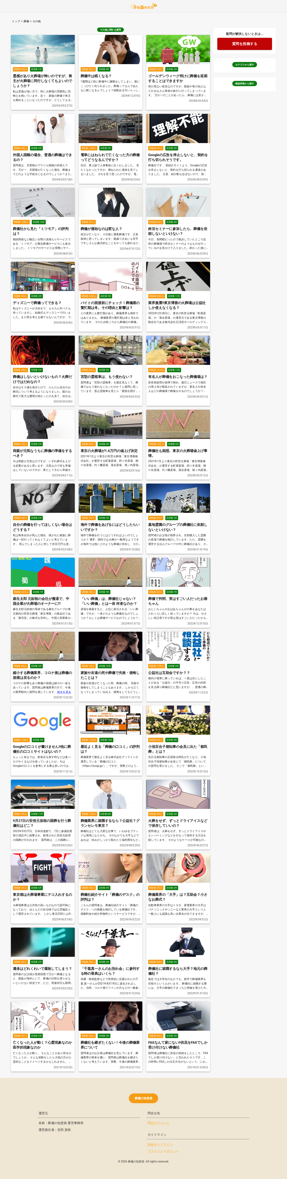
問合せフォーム (159, 1123)
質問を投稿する (244, 44)
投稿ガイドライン (160, 1144)
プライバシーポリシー (163, 1151)
